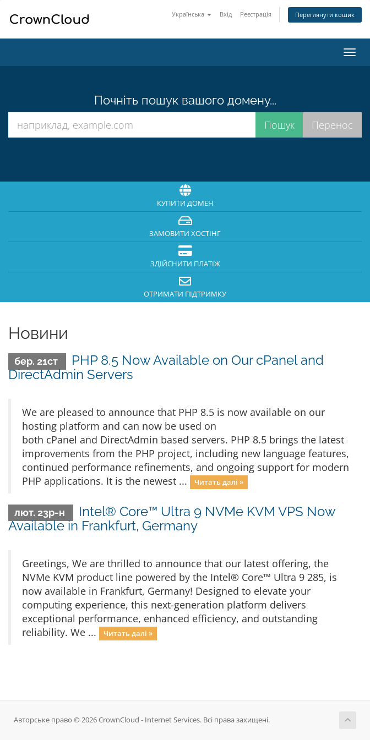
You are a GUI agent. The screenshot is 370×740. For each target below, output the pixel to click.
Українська (191, 14)
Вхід (226, 14)
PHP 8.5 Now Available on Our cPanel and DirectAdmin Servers (166, 367)
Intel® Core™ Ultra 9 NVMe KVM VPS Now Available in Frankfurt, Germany (171, 518)
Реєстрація (255, 14)
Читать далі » (218, 482)
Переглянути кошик (325, 14)
